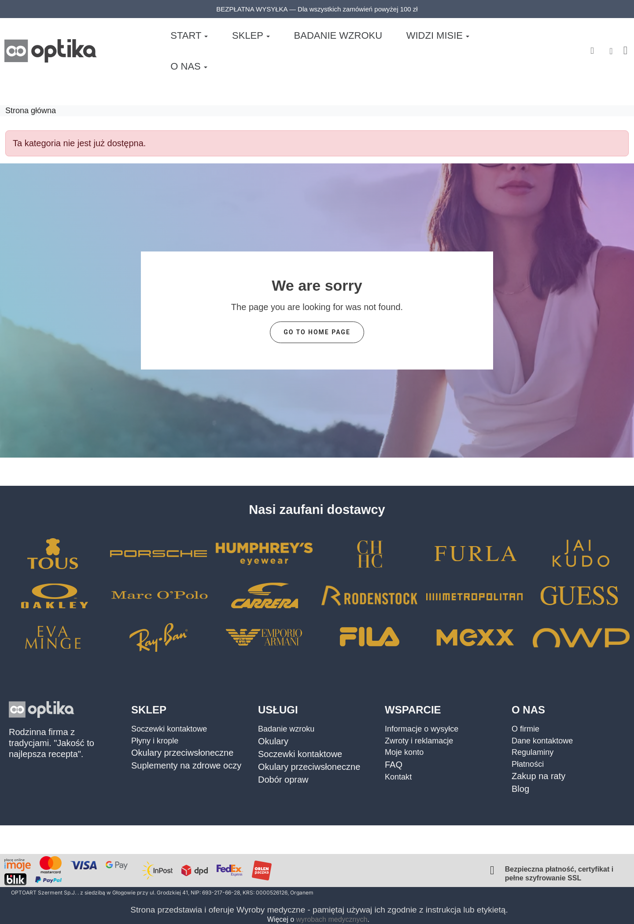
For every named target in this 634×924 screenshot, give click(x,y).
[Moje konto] (611, 47)
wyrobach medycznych (332, 919)
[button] (592, 46)
